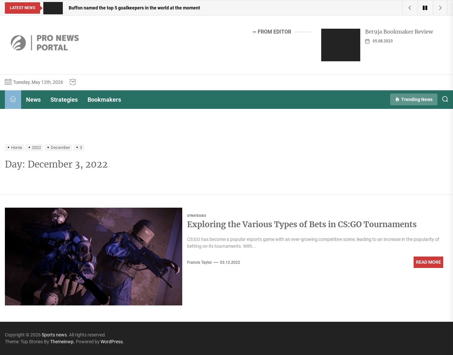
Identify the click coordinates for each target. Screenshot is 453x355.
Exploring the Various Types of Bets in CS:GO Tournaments (302, 224)
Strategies (64, 99)
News (33, 99)
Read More (428, 262)
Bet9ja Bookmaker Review (399, 31)
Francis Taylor (199, 262)
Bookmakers (104, 99)
